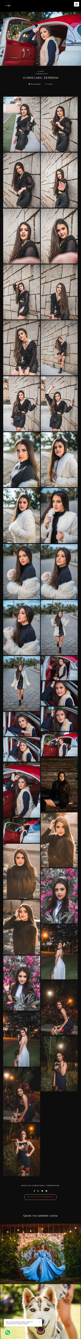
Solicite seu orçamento (40, 1197)
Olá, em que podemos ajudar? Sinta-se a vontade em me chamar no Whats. (19, 1322)
